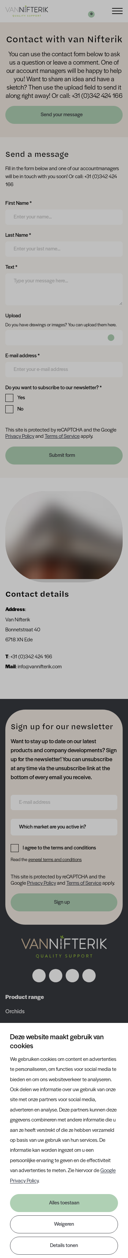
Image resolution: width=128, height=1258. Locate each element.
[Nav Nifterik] (64, 946)
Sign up (62, 902)
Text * (11, 266)
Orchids (15, 1012)
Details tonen (64, 1245)
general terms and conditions (55, 859)
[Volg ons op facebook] (39, 975)
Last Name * (18, 234)
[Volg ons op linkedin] (72, 975)
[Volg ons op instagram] (55, 975)
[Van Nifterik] (26, 11)
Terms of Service (62, 436)
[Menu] (117, 10)
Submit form (62, 455)
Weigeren (64, 1224)
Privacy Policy (19, 436)
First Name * (18, 202)
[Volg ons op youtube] (89, 975)
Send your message (62, 115)
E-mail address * (22, 355)
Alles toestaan (64, 1203)
